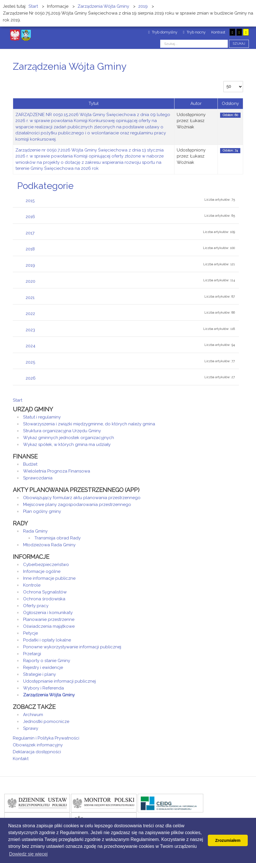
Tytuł (93, 103)
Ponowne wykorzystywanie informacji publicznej (72, 646)
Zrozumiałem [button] (228, 840)
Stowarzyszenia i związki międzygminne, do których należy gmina (89, 423)
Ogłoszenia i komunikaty (48, 612)
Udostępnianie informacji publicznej (59, 681)
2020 (30, 281)
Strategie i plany (39, 674)
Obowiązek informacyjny (38, 745)
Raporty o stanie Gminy (46, 660)
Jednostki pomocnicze (46, 721)
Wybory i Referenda (43, 688)
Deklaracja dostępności (37, 751)
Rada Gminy (35, 531)
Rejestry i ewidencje (43, 667)
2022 (30, 313)
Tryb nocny (194, 32)
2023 (30, 329)
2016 (30, 216)
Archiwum (33, 714)
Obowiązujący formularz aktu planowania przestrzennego (82, 497)
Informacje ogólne (41, 571)
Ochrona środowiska (44, 598)
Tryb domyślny (162, 32)
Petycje (30, 633)
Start (17, 400)
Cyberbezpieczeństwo (46, 564)
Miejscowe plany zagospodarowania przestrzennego (77, 504)
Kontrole (31, 585)
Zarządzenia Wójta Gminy (49, 694)
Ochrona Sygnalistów (45, 592)
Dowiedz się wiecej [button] (28, 854)
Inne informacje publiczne (49, 578)
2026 (31, 378)
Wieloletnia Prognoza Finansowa (56, 471)
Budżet (30, 464)
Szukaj (239, 43)
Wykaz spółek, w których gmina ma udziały (67, 444)
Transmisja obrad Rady (57, 538)
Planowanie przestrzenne (48, 619)
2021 (30, 297)
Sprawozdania (37, 478)
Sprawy (30, 728)
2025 (30, 362)
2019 (30, 265)
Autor (196, 103)
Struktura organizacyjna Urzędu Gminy (62, 430)
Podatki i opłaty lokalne (47, 640)
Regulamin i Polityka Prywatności (46, 738)
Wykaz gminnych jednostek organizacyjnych (68, 437)
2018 (30, 249)
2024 (30, 345)
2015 (30, 200)
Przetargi (32, 653)
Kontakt (21, 758)
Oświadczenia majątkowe (49, 626)
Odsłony (230, 103)
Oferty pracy (35, 605)
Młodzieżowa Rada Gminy (49, 544)
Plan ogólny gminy (42, 511)
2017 (30, 233)
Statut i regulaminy (42, 417)
